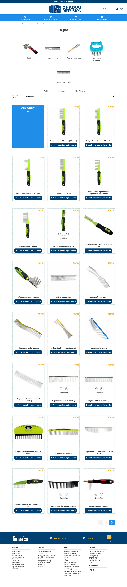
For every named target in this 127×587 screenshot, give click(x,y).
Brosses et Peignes (36, 24)
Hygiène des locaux (70, 559)
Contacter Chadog (18, 557)
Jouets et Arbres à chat (71, 570)
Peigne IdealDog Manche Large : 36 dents (28, 452)
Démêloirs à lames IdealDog (63, 246)
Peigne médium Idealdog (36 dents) (63, 141)
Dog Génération (94, 557)
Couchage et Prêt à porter (72, 566)
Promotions (16, 559)
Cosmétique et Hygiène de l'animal (72, 556)
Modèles (79, 91)
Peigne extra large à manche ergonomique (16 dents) (98, 193)
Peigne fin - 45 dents (63, 193)
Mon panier (16, 553)
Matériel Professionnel (71, 551)
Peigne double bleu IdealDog (98, 401)
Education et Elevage (70, 562)
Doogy (91, 562)
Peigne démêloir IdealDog (98, 506)
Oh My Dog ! (93, 559)
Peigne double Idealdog (28, 246)
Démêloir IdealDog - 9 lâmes (28, 297)
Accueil (14, 24)
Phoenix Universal (95, 561)
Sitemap (15, 568)
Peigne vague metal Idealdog (28, 348)
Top (109, 538)
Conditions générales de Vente (46, 558)
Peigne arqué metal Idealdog (98, 297)
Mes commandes (17, 555)
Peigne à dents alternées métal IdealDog (28, 400)
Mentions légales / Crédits (46, 555)
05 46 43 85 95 (60, 538)
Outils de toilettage (24, 24)
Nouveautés (16, 562)
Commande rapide (18, 566)
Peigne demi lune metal (99, 348)
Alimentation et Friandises (72, 572)
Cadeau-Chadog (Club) (96, 551)
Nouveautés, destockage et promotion (72, 574)
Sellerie (66, 561)
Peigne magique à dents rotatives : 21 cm (28, 505)
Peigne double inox (63, 297)
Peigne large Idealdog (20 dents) (28, 193)
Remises (40, 566)
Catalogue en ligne (18, 564)
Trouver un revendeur (45, 551)
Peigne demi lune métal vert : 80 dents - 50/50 (98, 452)
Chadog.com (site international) (95, 554)
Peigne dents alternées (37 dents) (98, 141)
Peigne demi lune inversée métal (63, 348)
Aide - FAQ (41, 564)
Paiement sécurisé (44, 562)
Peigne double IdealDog (63, 453)
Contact (91, 538)
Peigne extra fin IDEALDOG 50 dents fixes (99, 245)
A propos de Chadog (44, 561)
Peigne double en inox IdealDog (63, 401)
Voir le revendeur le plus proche (63, 145)
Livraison (41, 553)
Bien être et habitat (70, 564)
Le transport (68, 568)
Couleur (62, 91)
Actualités (15, 561)
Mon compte (16, 551)
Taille (46, 91)
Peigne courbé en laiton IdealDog (63, 506)
